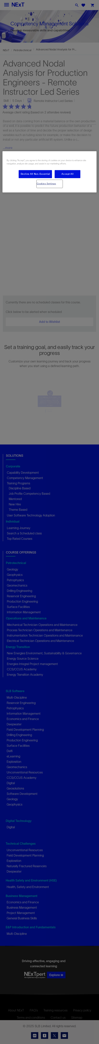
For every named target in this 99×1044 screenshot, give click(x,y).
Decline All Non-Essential (35, 174)
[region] (49, 171)
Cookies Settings (46, 184)
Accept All (67, 174)
